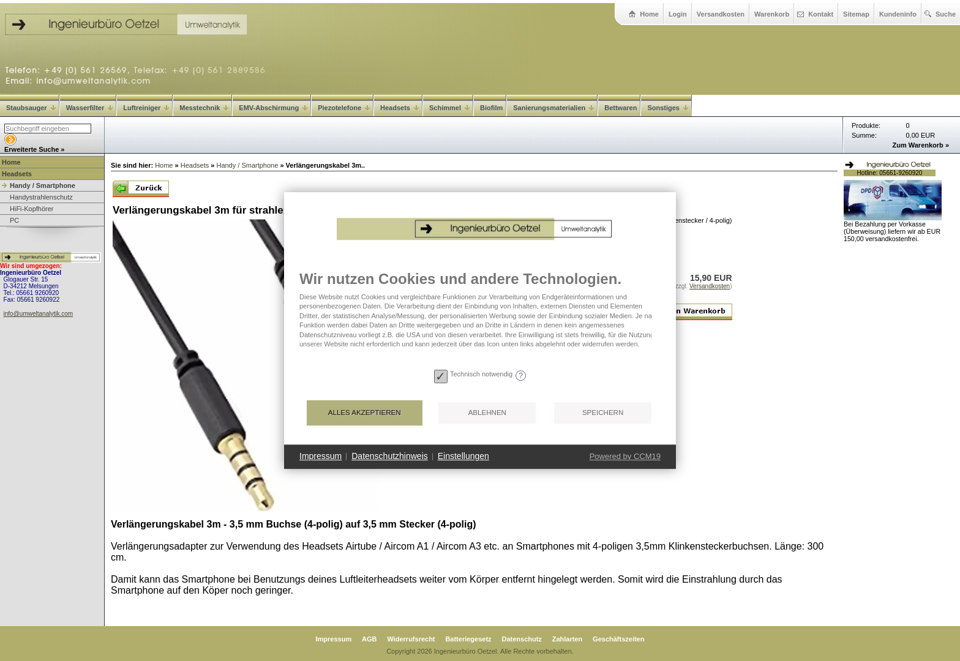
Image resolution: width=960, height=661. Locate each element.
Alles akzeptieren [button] (364, 412)
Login (678, 14)
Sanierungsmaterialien (553, 107)
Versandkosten (720, 14)
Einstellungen (463, 456)
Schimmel (449, 107)
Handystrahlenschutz (41, 197)
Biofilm (491, 107)
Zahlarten (567, 639)
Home (649, 14)
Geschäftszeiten (618, 639)
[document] (480, 318)
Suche (946, 14)
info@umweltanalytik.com (38, 313)
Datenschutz (521, 639)
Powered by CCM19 (625, 456)
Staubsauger (31, 107)
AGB (369, 639)
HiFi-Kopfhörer (32, 208)
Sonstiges (667, 107)
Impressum (334, 639)
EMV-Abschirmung (273, 107)
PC (14, 220)
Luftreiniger (146, 107)
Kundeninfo (898, 14)
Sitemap (856, 14)
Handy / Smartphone (42, 185)
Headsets (399, 107)
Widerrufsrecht (411, 639)
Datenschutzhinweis (389, 456)
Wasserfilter (89, 107)
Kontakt (820, 14)
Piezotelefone (344, 107)
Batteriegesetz (468, 639)
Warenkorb (771, 14)
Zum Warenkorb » (921, 145)
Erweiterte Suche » (34, 149)
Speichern (602, 412)
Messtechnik (203, 107)
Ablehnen (487, 412)
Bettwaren (620, 107)
